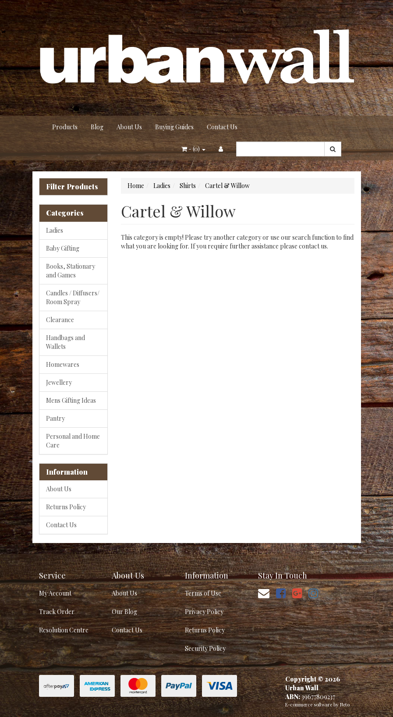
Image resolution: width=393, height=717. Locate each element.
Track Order (56, 611)
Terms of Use (203, 593)
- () (193, 149)
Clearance (60, 320)
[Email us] (263, 592)
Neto (345, 704)
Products (65, 127)
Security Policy (205, 648)
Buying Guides (174, 127)
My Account (55, 593)
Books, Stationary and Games (70, 270)
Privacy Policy (204, 611)
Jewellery (59, 382)
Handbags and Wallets (65, 342)
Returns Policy (66, 507)
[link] (281, 592)
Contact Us (222, 127)
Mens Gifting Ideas (71, 400)
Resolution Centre (64, 630)
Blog (97, 127)
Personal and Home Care (73, 440)
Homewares (62, 364)
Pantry (55, 418)
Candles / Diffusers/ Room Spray (72, 297)
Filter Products (72, 187)
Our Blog (124, 611)
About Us (129, 127)
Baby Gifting (62, 248)
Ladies (54, 230)
